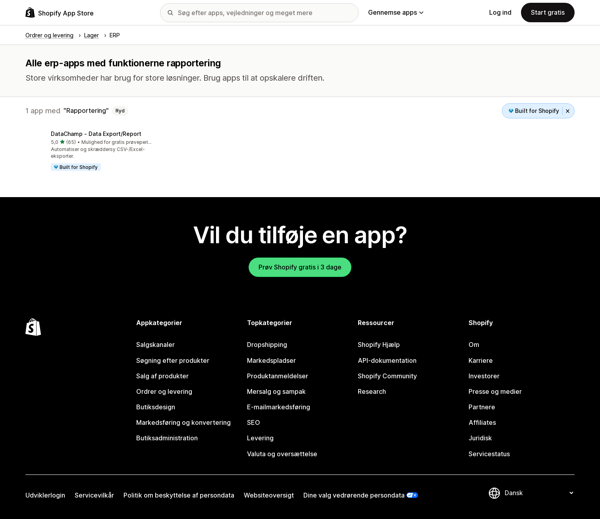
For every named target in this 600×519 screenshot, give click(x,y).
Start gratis (548, 12)
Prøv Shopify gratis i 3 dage (300, 267)
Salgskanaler (155, 345)
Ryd (120, 111)
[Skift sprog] (539, 492)
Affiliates (482, 422)
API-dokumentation (387, 360)
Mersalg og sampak (276, 391)
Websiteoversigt (269, 495)
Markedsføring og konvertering (183, 422)
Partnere (482, 407)
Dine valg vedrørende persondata (354, 495)
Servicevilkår (94, 495)
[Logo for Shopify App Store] (59, 12)
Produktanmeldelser (277, 376)
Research (372, 391)
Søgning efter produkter (172, 360)
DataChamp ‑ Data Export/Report (96, 133)
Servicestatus (489, 454)
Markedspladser (271, 360)
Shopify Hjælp (379, 345)
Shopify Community (387, 376)
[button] (89, 151)
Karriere (481, 360)
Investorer (484, 376)
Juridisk (480, 438)
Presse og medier (495, 391)
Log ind (500, 12)
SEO (253, 422)
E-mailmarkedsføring (278, 407)
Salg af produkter (162, 376)
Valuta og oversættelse (282, 454)
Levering (260, 438)
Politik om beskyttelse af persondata (178, 495)
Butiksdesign (155, 407)
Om (474, 345)
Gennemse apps (395, 12)
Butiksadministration (167, 438)
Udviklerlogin (45, 495)
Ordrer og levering (164, 391)
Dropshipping (267, 345)
